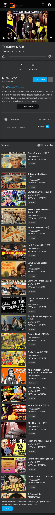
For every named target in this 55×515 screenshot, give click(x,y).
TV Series (32, 383)
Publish (43, 126)
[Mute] (40, 38)
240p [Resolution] (46, 38)
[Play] (3, 38)
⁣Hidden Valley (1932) (38, 227)
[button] (49, 5)
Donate (33, 67)
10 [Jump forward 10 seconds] (36, 38)
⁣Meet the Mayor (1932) (40, 440)
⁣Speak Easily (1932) (37, 387)
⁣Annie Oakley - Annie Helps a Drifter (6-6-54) (40, 371)
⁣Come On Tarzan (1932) (40, 280)
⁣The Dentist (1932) (37, 423)
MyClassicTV (9, 78)
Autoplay (48, 145)
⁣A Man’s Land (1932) (38, 352)
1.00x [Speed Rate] (31, 38)
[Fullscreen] (50, 38)
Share (21, 67)
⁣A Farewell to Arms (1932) (34, 495)
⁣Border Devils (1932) (38, 334)
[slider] (17, 38)
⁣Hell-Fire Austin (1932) (39, 245)
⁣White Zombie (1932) (39, 405)
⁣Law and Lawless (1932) (40, 191)
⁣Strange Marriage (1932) (40, 458)
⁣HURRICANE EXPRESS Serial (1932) (39, 210)
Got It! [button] (7, 508)
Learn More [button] (32, 504)
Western (19, 87)
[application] (27, 26)
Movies (10, 87)
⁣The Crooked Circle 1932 (40, 476)
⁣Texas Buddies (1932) (39, 153)
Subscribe (39, 79)
